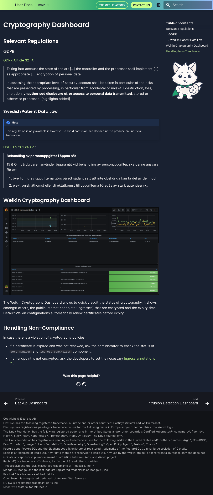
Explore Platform (112, 5)
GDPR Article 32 (16, 60)
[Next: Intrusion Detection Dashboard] (177, 402)
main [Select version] (42, 5)
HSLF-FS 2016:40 (17, 147)
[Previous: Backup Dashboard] (26, 402)
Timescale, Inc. (81, 465)
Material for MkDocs (31, 487)
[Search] (187, 5)
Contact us (141, 5)
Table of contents (179, 23)
